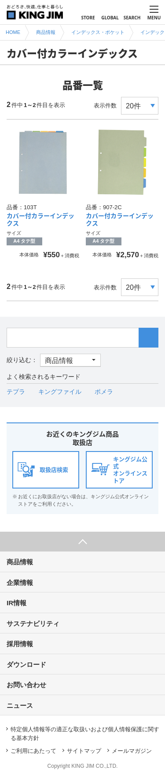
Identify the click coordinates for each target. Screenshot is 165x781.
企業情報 (20, 582)
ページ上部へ (82, 542)
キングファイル (59, 391)
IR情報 (16, 603)
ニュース (20, 705)
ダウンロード (26, 664)
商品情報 (20, 562)
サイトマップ (84, 751)
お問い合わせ (26, 684)
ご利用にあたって (33, 751)
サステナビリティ (33, 623)
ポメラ (104, 391)
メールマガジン (132, 751)
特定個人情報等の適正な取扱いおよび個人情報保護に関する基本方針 (85, 733)
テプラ (16, 391)
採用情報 (20, 644)
